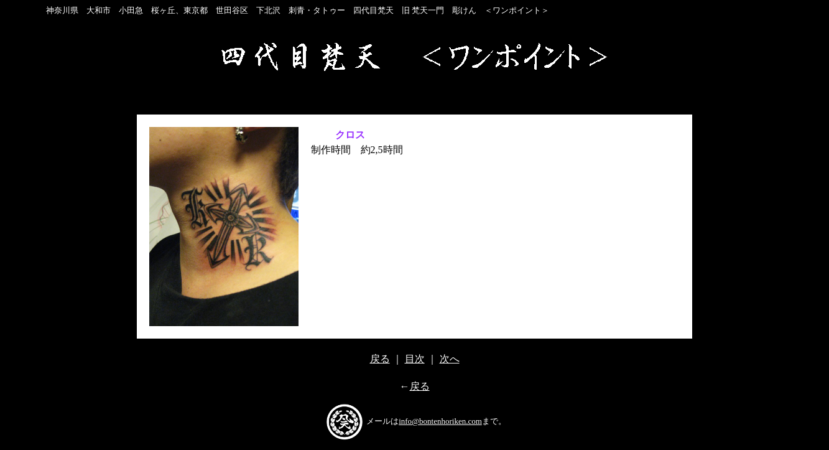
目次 (415, 359)
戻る (380, 359)
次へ (450, 359)
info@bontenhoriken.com (440, 421)
